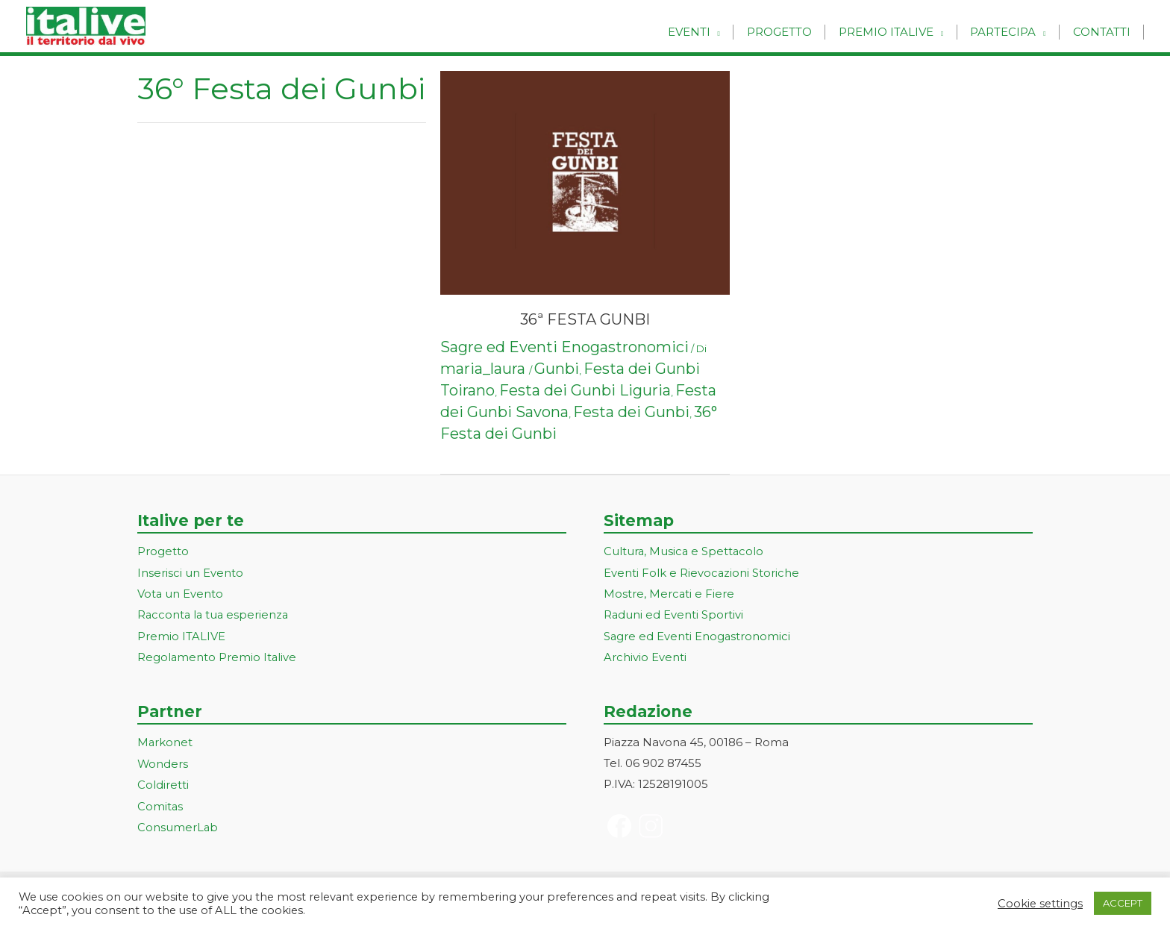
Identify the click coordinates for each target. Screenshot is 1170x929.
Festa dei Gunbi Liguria (585, 390)
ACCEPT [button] (1122, 903)
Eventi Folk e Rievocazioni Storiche (702, 572)
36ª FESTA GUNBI (585, 319)
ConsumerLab (178, 823)
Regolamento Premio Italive (217, 655)
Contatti (1103, 32)
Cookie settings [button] (1040, 903)
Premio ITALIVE (181, 635)
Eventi (705, 32)
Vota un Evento (180, 593)
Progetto (792, 32)
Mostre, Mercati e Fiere (669, 593)
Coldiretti (163, 781)
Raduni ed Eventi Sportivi (674, 614)
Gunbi (556, 369)
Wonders (163, 761)
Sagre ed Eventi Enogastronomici (564, 347)
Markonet (165, 740)
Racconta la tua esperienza (214, 614)
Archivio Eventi (645, 655)
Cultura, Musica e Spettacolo (685, 551)
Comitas (160, 802)
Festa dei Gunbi (631, 412)
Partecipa (1009, 32)
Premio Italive (895, 32)
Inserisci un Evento (190, 572)
